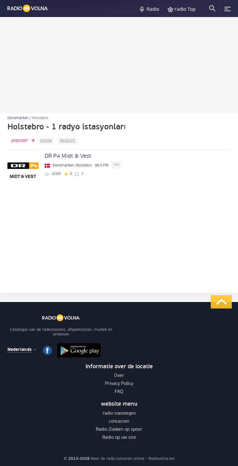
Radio (153, 9)
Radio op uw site (119, 437)
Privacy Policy (119, 384)
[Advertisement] (119, 65)
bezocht (67, 140)
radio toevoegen (119, 413)
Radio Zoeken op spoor (119, 429)
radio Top (185, 9)
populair (19, 140)
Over (119, 375)
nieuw (46, 140)
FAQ (119, 392)
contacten (119, 421)
